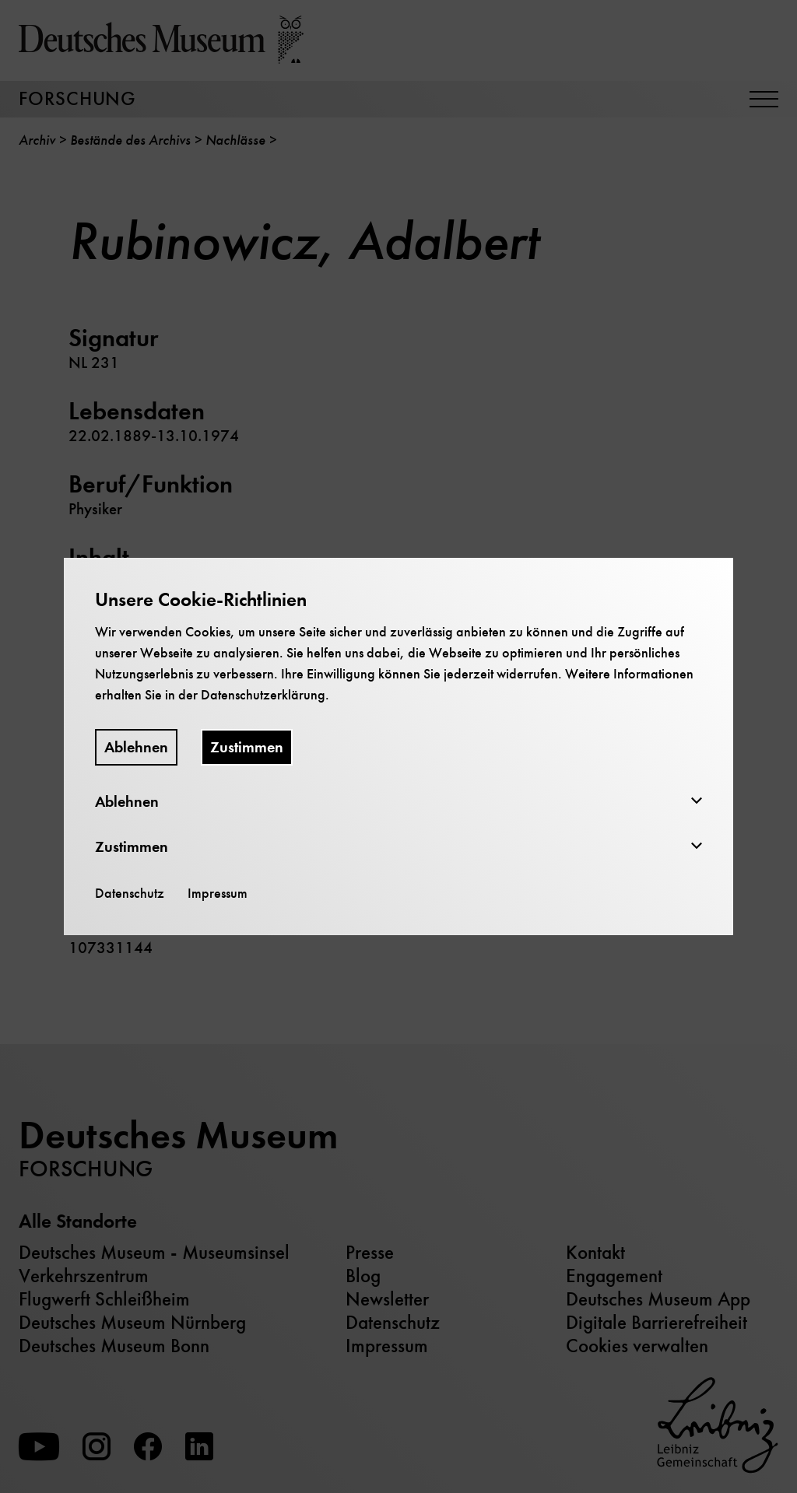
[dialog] (398, 746)
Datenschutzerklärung (263, 694)
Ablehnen (136, 747)
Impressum (218, 893)
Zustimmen (246, 747)
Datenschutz (129, 893)
